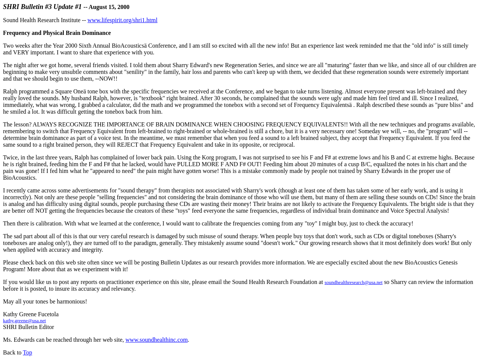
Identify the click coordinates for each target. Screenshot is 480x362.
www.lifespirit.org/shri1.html (122, 20)
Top (27, 352)
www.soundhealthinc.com (157, 339)
